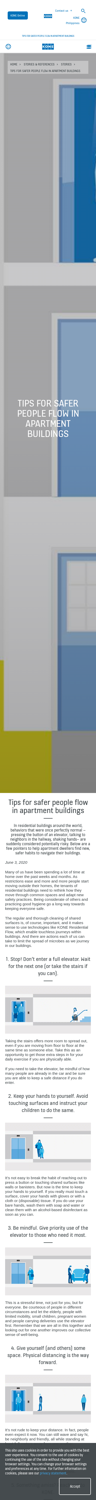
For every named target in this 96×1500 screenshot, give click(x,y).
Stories (66, 64)
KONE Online (17, 15)
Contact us (61, 10)
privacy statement (53, 1473)
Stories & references (39, 64)
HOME (13, 64)
